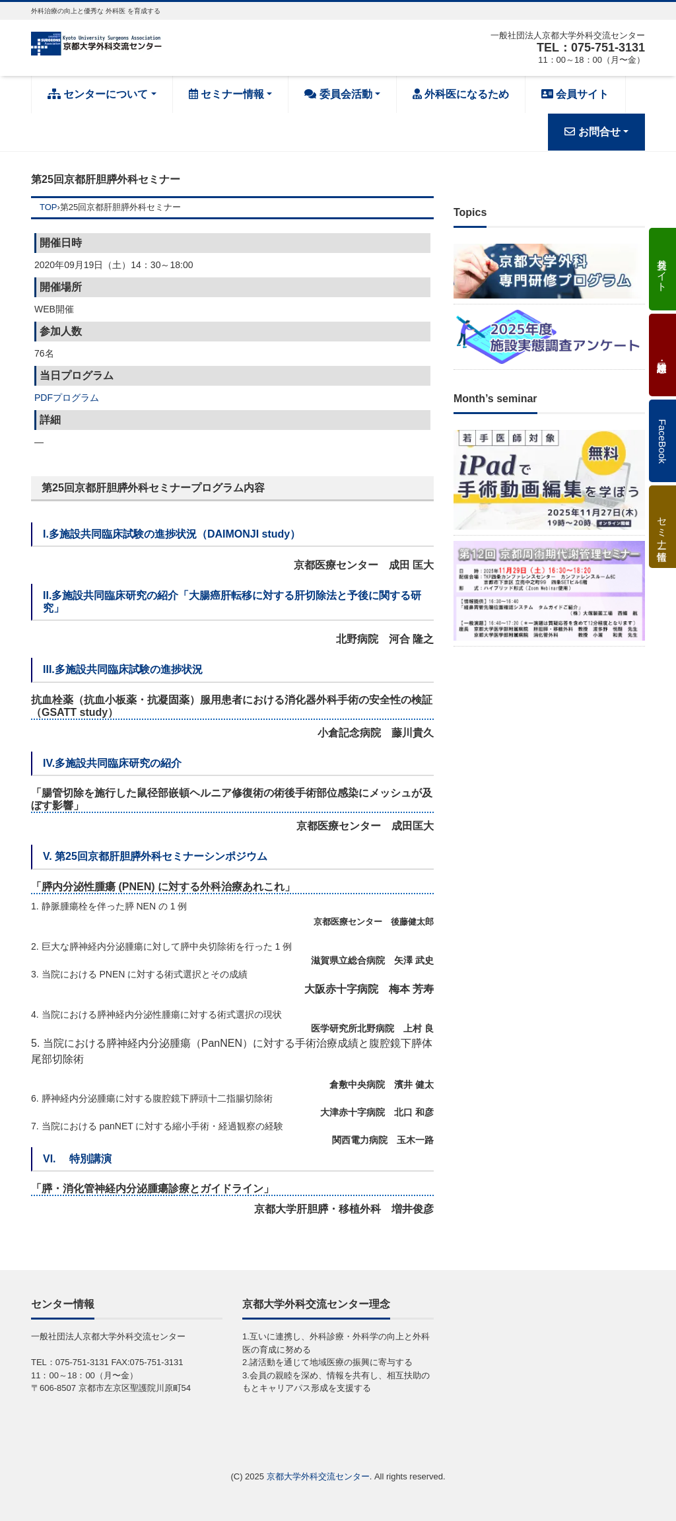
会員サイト (575, 94)
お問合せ (592, 131)
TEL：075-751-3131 (591, 47)
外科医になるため (461, 94)
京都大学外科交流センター (318, 1476)
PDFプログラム (66, 397)
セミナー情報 (226, 94)
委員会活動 (338, 94)
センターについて (98, 94)
